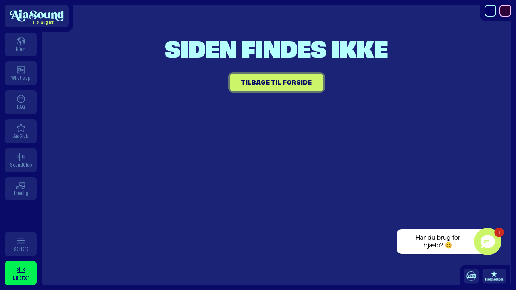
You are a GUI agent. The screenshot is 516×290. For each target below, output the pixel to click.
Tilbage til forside (276, 82)
